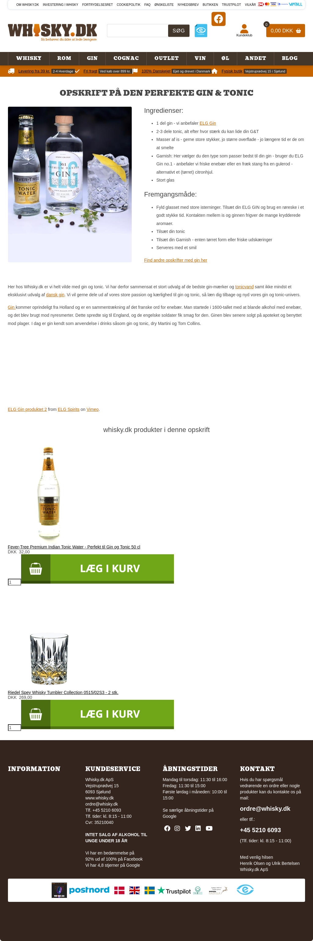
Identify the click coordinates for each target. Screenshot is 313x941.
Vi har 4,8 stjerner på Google (112, 865)
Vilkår (250, 4)
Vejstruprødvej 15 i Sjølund (265, 71)
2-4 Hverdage (63, 71)
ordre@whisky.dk (101, 804)
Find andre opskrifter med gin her (175, 260)
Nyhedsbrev (188, 4)
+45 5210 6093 (260, 830)
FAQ (147, 4)
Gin (12, 307)
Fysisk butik (232, 71)
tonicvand (244, 286)
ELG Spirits (68, 409)
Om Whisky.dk (28, 4)
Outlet (166, 58)
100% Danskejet (156, 71)
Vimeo (92, 409)
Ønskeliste (164, 4)
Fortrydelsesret (97, 4)
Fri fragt (90, 71)
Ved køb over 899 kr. (115, 71)
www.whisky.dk (99, 797)
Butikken (210, 4)
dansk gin (55, 294)
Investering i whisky (60, 4)
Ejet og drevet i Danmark (191, 71)
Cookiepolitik (128, 4)
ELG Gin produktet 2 (27, 409)
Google (169, 816)
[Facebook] (219, 18)
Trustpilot (231, 4)
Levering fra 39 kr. (34, 71)
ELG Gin (208, 123)
